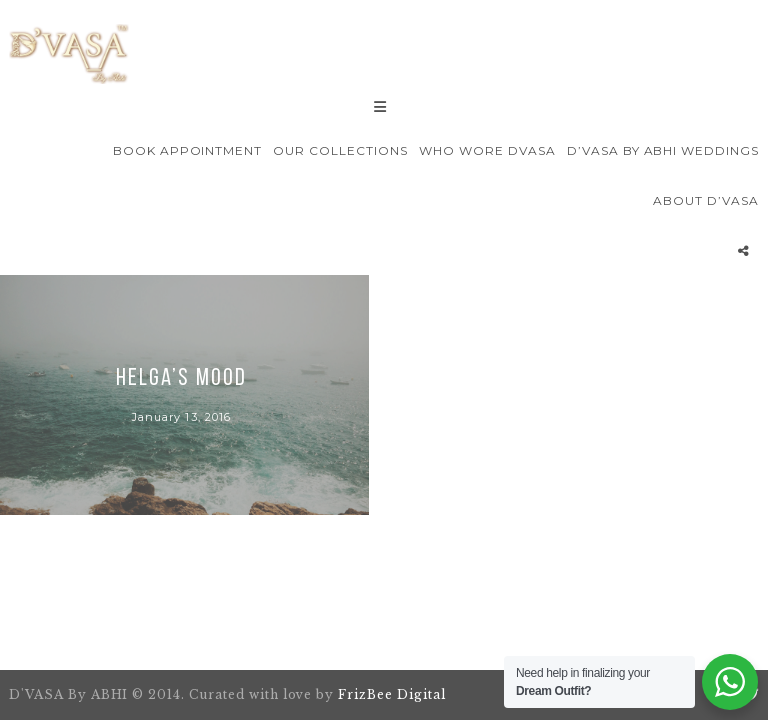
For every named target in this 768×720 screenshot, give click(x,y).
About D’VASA (706, 200)
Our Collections (340, 150)
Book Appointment (187, 150)
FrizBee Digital (391, 694)
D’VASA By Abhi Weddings (663, 150)
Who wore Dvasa (487, 150)
